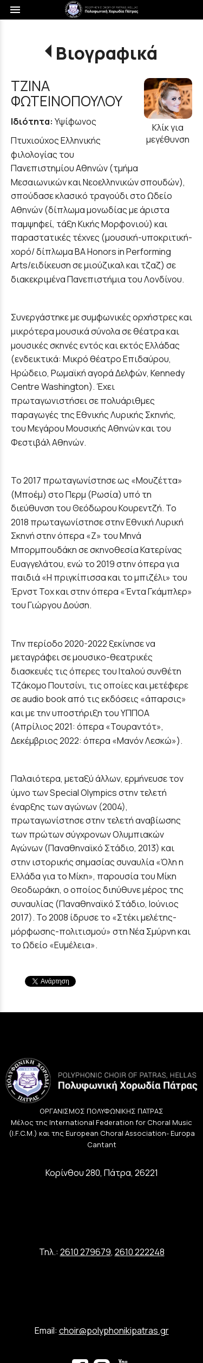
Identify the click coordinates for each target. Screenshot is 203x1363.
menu (15, 9)
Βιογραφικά (107, 53)
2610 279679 (85, 1252)
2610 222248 (140, 1252)
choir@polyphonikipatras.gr (114, 1330)
